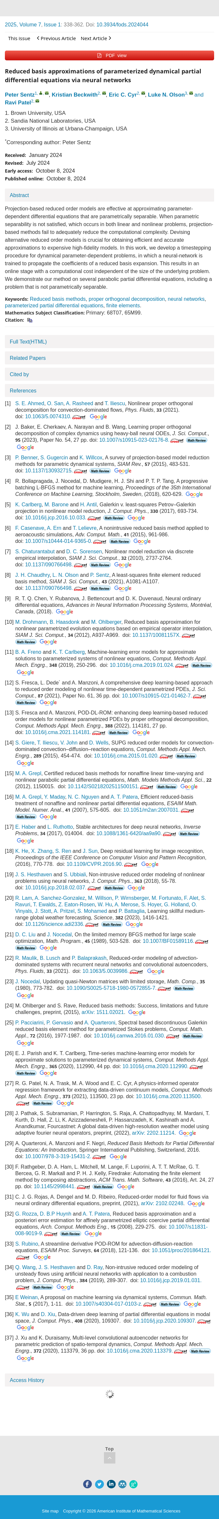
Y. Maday (54, 797)
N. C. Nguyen (83, 797)
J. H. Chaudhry (32, 575)
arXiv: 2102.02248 (162, 1203)
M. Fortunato (166, 898)
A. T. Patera (124, 797)
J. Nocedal (59, 934)
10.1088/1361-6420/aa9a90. (136, 833)
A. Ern (54, 528)
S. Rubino (26, 1244)
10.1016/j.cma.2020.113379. (147, 1351)
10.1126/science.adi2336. (62, 924)
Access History (27, 1380)
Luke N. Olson (166, 95)
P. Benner (26, 457)
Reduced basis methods (58, 299)
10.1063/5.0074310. (56, 416)
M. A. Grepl (28, 773)
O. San (55, 403)
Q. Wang (25, 1267)
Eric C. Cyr (123, 95)
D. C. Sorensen (84, 551)
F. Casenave (29, 528)
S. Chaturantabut (35, 551)
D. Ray (95, 1267)
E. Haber (25, 827)
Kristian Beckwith (75, 95)
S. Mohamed (92, 911)
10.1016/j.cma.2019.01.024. (150, 665)
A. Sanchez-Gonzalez (60, 898)
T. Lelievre (84, 528)
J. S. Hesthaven (33, 874)
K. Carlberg (28, 504)
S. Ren (63, 851)
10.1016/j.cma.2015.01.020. (134, 756)
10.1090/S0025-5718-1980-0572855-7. (119, 988)
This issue (19, 38)
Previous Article (56, 38)
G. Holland (176, 904)
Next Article (96, 38)
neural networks (186, 299)
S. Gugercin (54, 457)
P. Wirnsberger (132, 898)
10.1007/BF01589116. (176, 941)
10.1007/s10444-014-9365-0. (66, 541)
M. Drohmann (31, 622)
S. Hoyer (151, 904)
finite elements (123, 305)
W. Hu (105, 904)
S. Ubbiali (75, 874)
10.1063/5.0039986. (113, 971)
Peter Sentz (20, 95)
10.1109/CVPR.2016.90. (102, 864)
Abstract (19, 195)
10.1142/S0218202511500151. (111, 786)
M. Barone (57, 504)
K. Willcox (91, 457)
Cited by (19, 374)
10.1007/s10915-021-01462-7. (164, 695)
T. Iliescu (115, 403)
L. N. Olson (65, 575)
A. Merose (126, 904)
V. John (69, 742)
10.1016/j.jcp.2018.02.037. (63, 887)
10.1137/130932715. (56, 470)
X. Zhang (41, 851)
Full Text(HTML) (28, 342)
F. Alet (191, 898)
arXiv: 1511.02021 (102, 1012)
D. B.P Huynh (55, 1214)
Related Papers (28, 358)
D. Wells (99, 742)
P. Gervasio (59, 1022)
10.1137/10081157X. (164, 635)
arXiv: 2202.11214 (153, 1133)
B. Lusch (50, 958)
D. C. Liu (25, 934)
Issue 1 (52, 24)
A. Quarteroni (99, 1022)
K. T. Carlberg (69, 652)
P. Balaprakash (89, 958)
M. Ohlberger (106, 622)
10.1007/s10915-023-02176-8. (142, 440)
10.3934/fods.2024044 (122, 24)
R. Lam (23, 898)
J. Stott (43, 911)
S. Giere (25, 742)
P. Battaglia (132, 911)
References (23, 390)
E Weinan (26, 1297)
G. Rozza (26, 1214)
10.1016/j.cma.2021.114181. (66, 732)
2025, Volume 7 (23, 24)
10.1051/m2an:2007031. (159, 810)
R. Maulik (26, 958)
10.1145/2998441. (62, 1186)
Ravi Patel (18, 103)
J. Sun (90, 851)
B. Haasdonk (65, 622)
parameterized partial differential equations (54, 305)
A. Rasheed (79, 403)
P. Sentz (99, 575)
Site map (50, 1511)
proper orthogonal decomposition (127, 299)
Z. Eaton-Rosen (76, 904)
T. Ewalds (44, 904)
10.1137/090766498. (56, 564)
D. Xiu (48, 1314)
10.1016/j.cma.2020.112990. (163, 1066)
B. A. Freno (28, 652)
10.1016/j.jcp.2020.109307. (173, 1321)
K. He (21, 851)
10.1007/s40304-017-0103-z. (117, 1304)
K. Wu (22, 1314)
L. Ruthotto (60, 827)
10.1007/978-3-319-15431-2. (66, 1156)
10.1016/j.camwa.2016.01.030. (137, 1035)
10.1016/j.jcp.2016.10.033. (63, 517)
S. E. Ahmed (29, 403)
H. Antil (88, 504)
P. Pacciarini (29, 1022)
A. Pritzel (64, 911)
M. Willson (100, 898)
